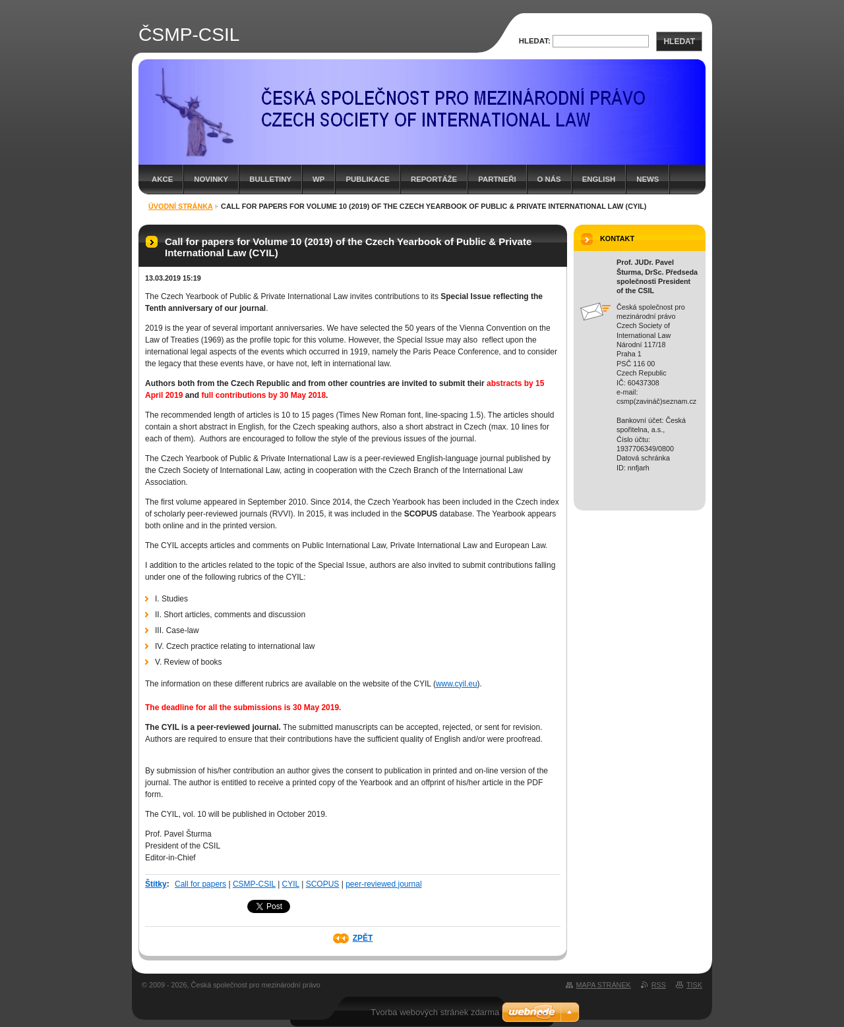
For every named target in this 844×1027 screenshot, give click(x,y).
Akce (162, 179)
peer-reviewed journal (383, 884)
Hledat (679, 41)
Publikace (367, 179)
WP (318, 179)
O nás (549, 179)
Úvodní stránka (180, 206)
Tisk (694, 985)
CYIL (290, 884)
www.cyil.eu (456, 683)
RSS (658, 985)
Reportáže (434, 179)
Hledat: (535, 41)
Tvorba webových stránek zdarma (435, 1012)
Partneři (497, 179)
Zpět (363, 938)
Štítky (156, 884)
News (647, 179)
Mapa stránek (603, 985)
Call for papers (200, 884)
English (599, 179)
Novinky (211, 179)
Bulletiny (270, 179)
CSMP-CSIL (254, 884)
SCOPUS (323, 884)
